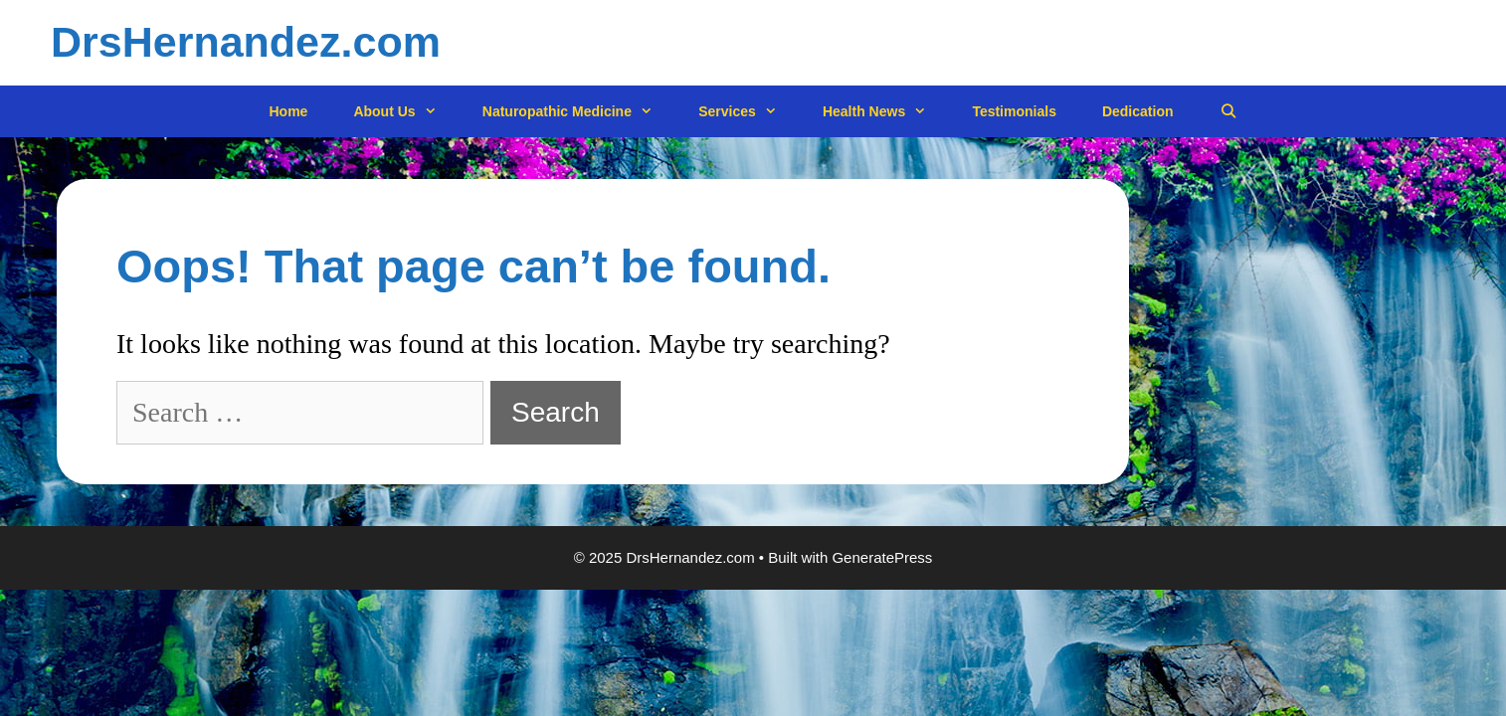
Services (749, 112)
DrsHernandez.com (246, 42)
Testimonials (1014, 111)
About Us (406, 112)
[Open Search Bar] (1228, 112)
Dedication (1138, 111)
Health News (886, 112)
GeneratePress (882, 557)
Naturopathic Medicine (578, 112)
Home (289, 111)
